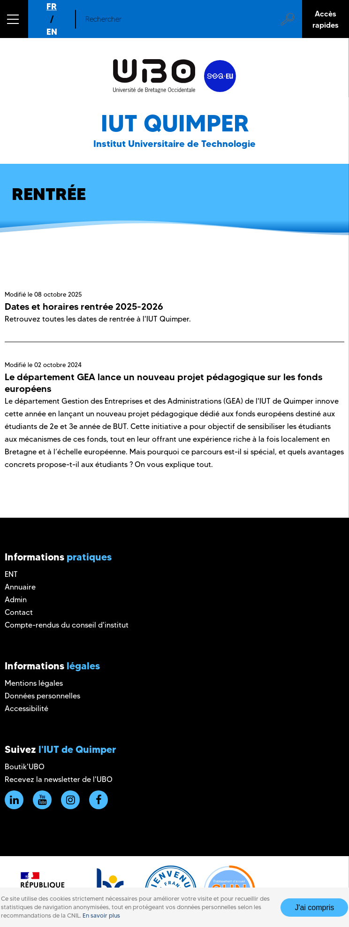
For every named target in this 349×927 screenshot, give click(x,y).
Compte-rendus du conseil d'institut (67, 625)
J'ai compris (314, 908)
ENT (11, 574)
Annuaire (20, 586)
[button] (14, 19)
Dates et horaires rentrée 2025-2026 (84, 306)
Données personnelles (42, 695)
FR (51, 6)
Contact (19, 612)
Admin (16, 599)
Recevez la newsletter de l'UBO (59, 779)
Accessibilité (26, 708)
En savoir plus (101, 915)
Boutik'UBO (25, 766)
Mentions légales (34, 683)
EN (51, 31)
